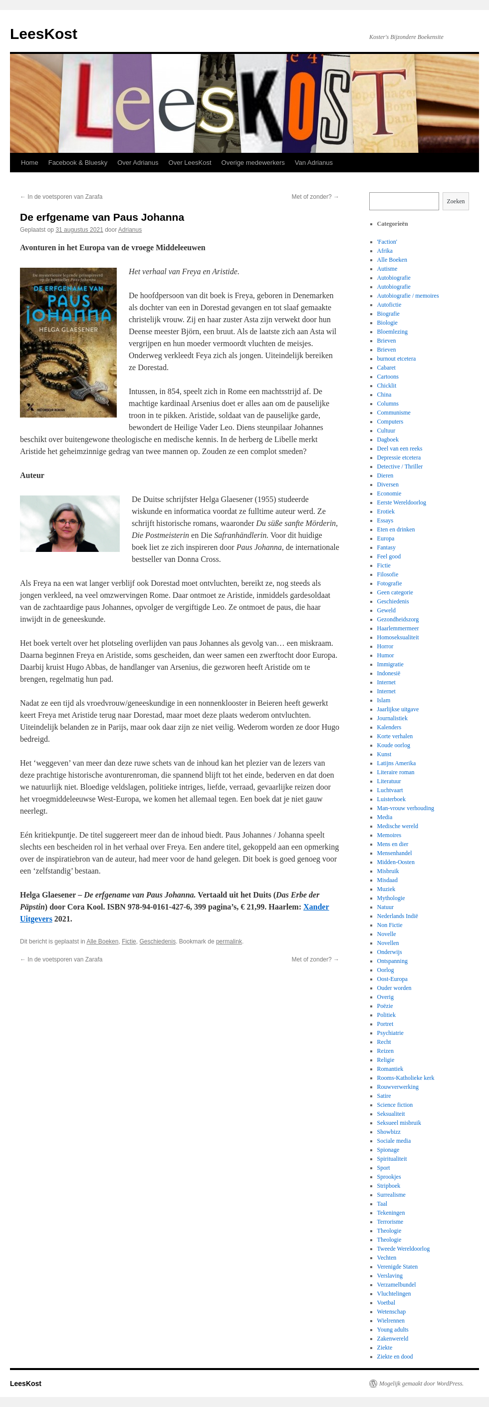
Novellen (388, 942)
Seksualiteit (391, 1113)
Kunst (384, 754)
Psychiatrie (390, 1032)
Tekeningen (391, 1212)
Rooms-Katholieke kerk (406, 1077)
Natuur (385, 907)
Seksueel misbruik (399, 1122)
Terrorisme (390, 1221)
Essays (385, 520)
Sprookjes (389, 1176)
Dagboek (388, 439)
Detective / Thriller (400, 466)
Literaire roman (396, 772)
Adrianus (130, 229)
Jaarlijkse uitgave (398, 709)
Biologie (387, 322)
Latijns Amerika (396, 763)
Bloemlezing (392, 331)
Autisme (387, 268)
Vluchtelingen (394, 1293)
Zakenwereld (393, 1338)
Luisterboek (391, 799)
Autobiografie (394, 277)
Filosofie (388, 574)
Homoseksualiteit (398, 637)
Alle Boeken (102, 941)
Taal (382, 1203)
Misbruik (388, 871)
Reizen (385, 1050)
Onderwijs (389, 951)
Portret (385, 1023)
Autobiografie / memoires (408, 295)
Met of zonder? (315, 196)
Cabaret (386, 367)
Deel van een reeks (400, 448)
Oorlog (385, 969)
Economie (389, 493)
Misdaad (387, 880)
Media (385, 817)
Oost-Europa (392, 978)
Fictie (129, 941)
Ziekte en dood (395, 1356)
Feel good (389, 556)
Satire (384, 1095)
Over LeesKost (190, 162)
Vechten (387, 1257)
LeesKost (43, 33)
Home (29, 162)
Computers (390, 421)
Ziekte (385, 1347)
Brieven (386, 340)
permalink (229, 941)
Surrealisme (391, 1194)
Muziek (386, 889)
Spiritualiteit (392, 1158)
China (384, 394)
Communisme (394, 412)
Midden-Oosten (396, 862)
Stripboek (389, 1185)
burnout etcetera (396, 358)
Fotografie (389, 583)
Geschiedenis (157, 941)
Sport (383, 1167)
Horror (385, 646)
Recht (384, 1041)
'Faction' (387, 241)
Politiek (386, 1014)
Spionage (388, 1149)
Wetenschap (391, 1311)
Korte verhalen (395, 736)
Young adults (393, 1329)
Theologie (389, 1230)
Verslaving (390, 1275)
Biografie (388, 313)
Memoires (389, 835)
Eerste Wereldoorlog (401, 502)
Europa (386, 538)
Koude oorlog (393, 745)
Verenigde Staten (397, 1266)
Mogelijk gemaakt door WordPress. (421, 1383)
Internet (386, 682)
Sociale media (394, 1140)
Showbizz (389, 1131)
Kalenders (389, 727)
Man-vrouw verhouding (405, 808)
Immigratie (390, 664)
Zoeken (456, 201)
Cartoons (388, 376)
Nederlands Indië (397, 916)
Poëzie (385, 1005)
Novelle (386, 934)
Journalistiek (392, 718)
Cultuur (386, 430)
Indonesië (389, 673)
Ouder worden (394, 987)
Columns (388, 403)
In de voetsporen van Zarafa (61, 196)
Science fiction (395, 1104)
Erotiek (386, 511)
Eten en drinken (396, 529)
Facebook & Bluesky (78, 162)
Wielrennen (391, 1320)
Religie (386, 1059)
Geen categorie (395, 592)
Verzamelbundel (396, 1284)
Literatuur (389, 781)
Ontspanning (392, 960)
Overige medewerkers (253, 162)
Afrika (385, 250)
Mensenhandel (394, 853)
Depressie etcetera (399, 457)
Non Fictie (390, 925)
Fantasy (386, 547)
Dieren (385, 475)
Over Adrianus (137, 162)
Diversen (388, 484)
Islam (384, 700)
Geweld (386, 610)
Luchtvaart (390, 790)
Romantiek (390, 1068)
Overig (385, 996)
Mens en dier (393, 844)
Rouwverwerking (398, 1086)
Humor (385, 655)
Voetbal (386, 1302)
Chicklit (387, 385)
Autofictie (389, 304)
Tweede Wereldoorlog (403, 1248)
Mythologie (391, 898)
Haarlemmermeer (398, 628)
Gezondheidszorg (398, 619)
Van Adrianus (314, 162)
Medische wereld (397, 826)
